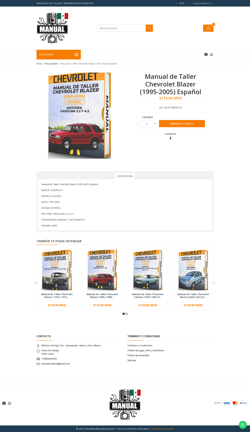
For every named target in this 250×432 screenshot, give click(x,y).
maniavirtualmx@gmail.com (55, 363)
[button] (183, 3)
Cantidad (147, 117)
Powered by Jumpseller (161, 428)
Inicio (39, 63)
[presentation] (36, 282)
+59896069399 (49, 358)
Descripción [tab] (125, 176)
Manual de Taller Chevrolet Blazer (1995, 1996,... (102, 296)
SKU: (161, 107)
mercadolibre (51, 63)
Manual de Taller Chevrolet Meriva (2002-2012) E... (193, 296)
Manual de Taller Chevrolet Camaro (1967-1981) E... (148, 296)
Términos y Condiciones (139, 345)
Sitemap (131, 360)
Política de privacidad (138, 355)
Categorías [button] (58, 54)
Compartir (170, 133)
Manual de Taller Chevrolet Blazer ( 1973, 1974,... (57, 296)
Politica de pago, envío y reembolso (145, 350)
